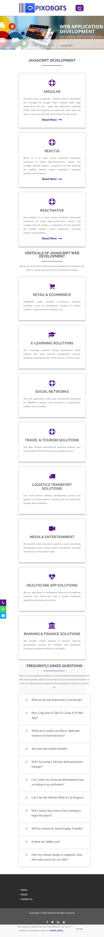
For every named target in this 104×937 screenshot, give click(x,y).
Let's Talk (79, 8)
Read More (52, 119)
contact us (27, 899)
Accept (79, 929)
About (24, 894)
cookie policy (56, 930)
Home (36, 45)
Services (51, 45)
